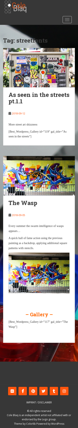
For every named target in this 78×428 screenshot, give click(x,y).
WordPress (57, 423)
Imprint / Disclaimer (39, 402)
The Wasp (23, 203)
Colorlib (31, 423)
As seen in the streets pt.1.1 (39, 98)
